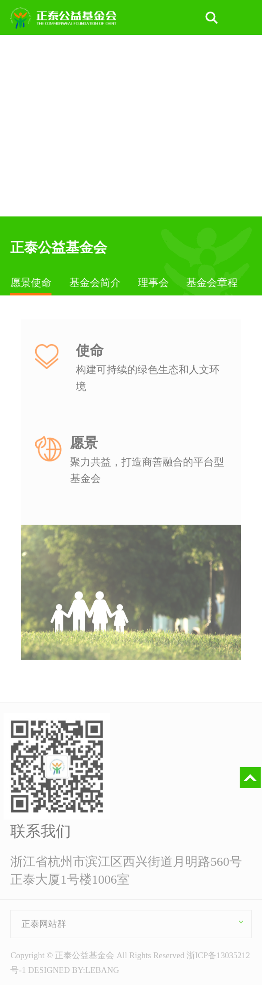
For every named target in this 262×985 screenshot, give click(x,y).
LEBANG (102, 971)
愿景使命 (31, 282)
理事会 (153, 282)
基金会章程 (212, 282)
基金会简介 (95, 282)
